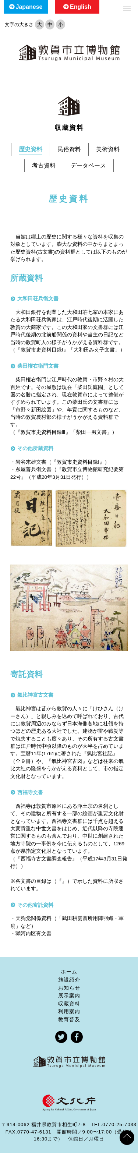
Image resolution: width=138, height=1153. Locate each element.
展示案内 (69, 995)
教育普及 (69, 1019)
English (80, 7)
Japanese (29, 7)
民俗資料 (69, 149)
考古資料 (44, 165)
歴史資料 (30, 149)
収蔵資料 (69, 1004)
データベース (88, 165)
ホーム (69, 972)
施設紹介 (69, 980)
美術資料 (108, 149)
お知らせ (69, 988)
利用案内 (69, 1011)
